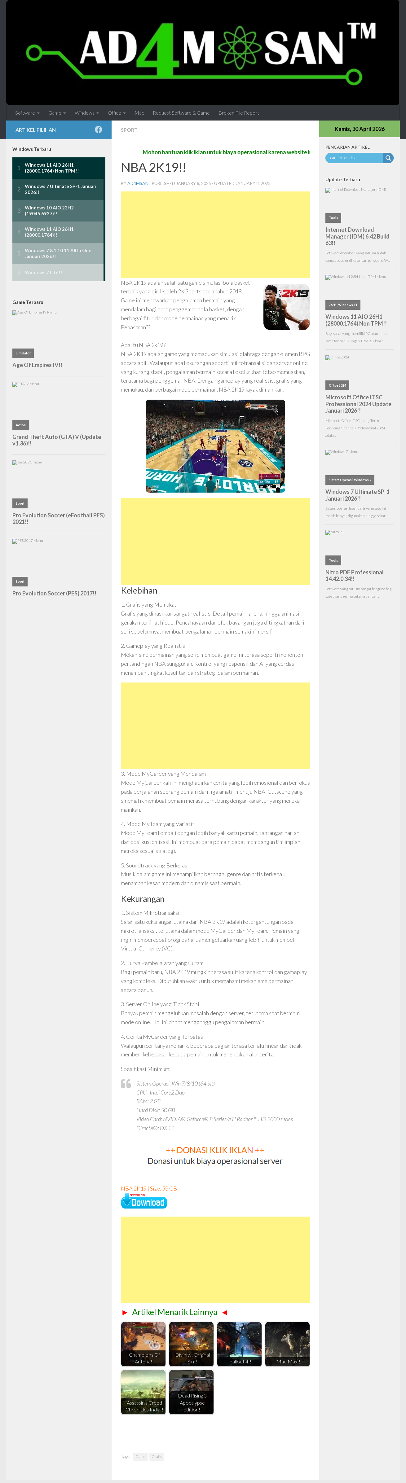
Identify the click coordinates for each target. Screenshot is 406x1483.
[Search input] (356, 158)
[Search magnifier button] (388, 158)
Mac (139, 113)
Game (54, 113)
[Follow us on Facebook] (98, 129)
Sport (129, 130)
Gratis (157, 1456)
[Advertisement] (215, 234)
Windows (85, 113)
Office (114, 113)
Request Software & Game (181, 113)
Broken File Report (238, 113)
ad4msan (137, 183)
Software (25, 113)
